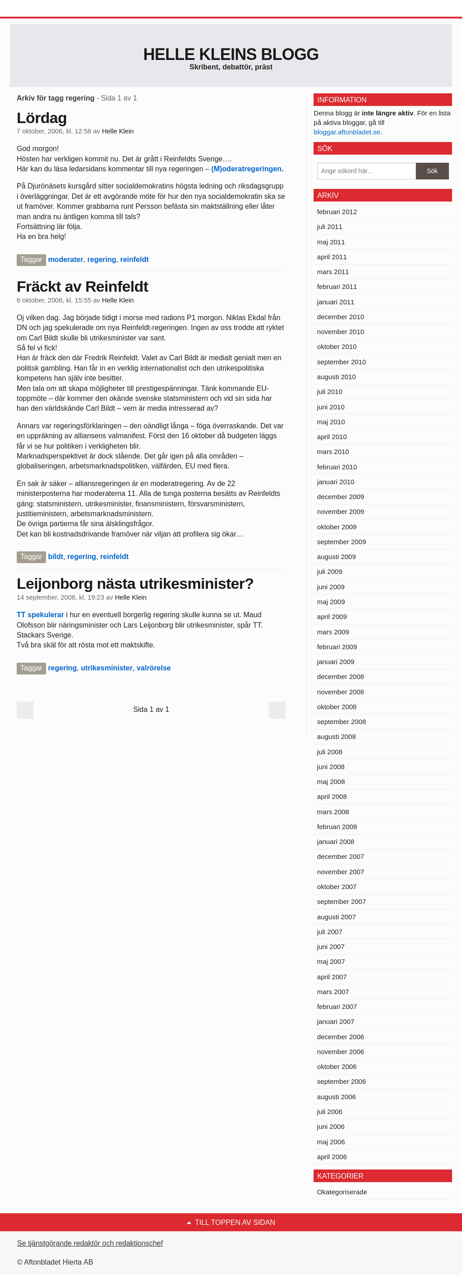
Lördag (42, 117)
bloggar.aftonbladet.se (347, 132)
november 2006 (340, 1051)
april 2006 (332, 1156)
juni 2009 (331, 587)
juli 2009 (329, 571)
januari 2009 (336, 661)
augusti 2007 (336, 917)
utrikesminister (107, 668)
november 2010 (340, 331)
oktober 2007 (337, 886)
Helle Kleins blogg (231, 54)
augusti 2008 (336, 736)
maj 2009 (331, 601)
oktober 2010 (337, 346)
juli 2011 (329, 226)
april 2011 (332, 257)
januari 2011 (336, 302)
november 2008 (340, 692)
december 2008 (340, 676)
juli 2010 (329, 391)
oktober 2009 (337, 527)
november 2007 (340, 872)
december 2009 (340, 496)
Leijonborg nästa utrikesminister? (135, 583)
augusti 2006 (336, 1097)
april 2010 (332, 436)
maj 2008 (331, 781)
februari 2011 (337, 286)
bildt (55, 556)
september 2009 (341, 542)
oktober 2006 (337, 1066)
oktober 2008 (337, 707)
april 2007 (332, 977)
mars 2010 (333, 451)
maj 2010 (331, 422)
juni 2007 (331, 946)
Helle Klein (118, 131)
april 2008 (332, 796)
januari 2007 (336, 1021)
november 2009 (340, 511)
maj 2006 (331, 1142)
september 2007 (341, 901)
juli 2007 (329, 932)
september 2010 (341, 362)
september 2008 (341, 721)
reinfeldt (134, 259)
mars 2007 (333, 991)
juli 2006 (329, 1111)
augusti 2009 (336, 556)
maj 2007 (331, 961)
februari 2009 (337, 647)
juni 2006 (331, 1126)
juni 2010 (331, 407)
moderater (65, 259)
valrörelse (154, 668)
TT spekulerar (41, 615)
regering (102, 259)
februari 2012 (337, 212)
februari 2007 (337, 1006)
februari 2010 (337, 467)
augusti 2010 (336, 377)
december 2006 (340, 1037)
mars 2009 (333, 632)
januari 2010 (336, 482)
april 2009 (332, 616)
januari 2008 (336, 841)
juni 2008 (331, 767)
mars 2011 (333, 271)
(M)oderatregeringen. (247, 169)
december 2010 (340, 317)
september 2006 (341, 1081)
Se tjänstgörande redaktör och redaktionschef (90, 1243)
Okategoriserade (342, 1192)
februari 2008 (337, 826)
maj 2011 (331, 242)
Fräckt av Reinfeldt (82, 286)
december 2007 (340, 856)
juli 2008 (329, 752)
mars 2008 (333, 812)
